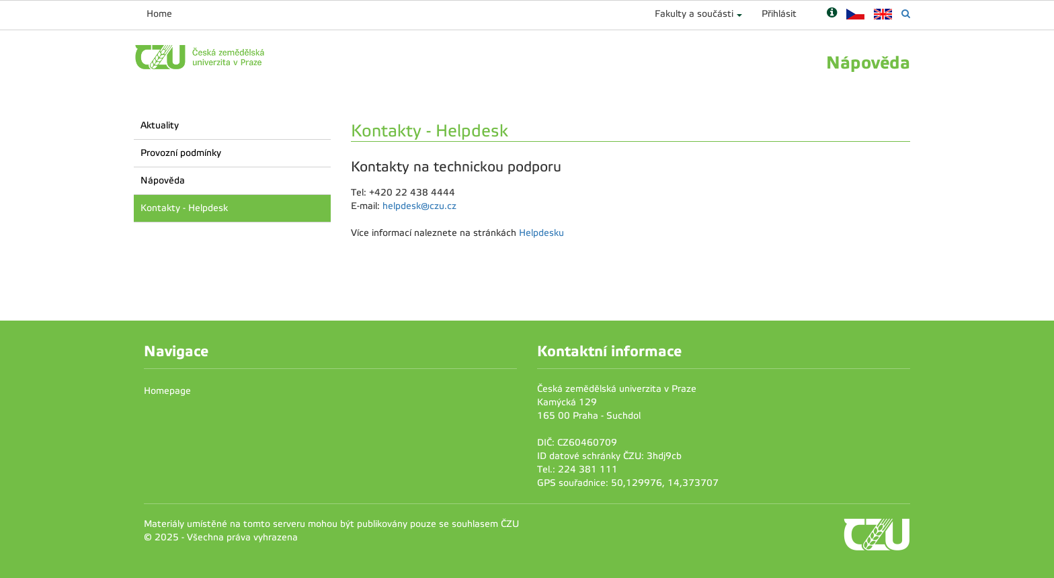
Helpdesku (541, 233)
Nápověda (162, 180)
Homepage (167, 391)
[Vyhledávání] (905, 14)
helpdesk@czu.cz (419, 206)
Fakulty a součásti (694, 14)
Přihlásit (779, 14)
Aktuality (159, 125)
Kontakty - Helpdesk (184, 208)
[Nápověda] (832, 14)
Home (159, 14)
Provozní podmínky (180, 153)
